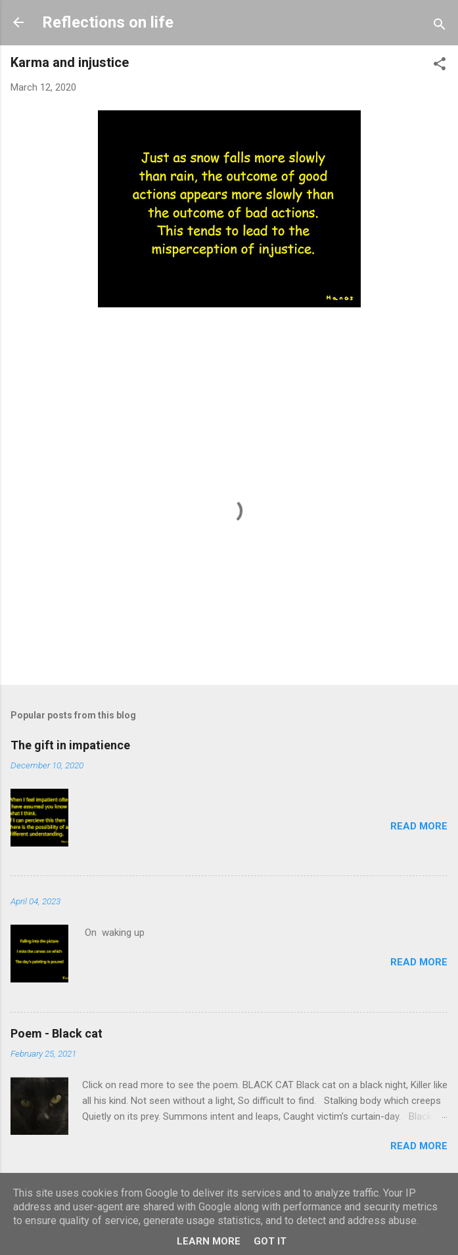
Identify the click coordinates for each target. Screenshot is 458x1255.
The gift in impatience (70, 745)
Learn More (208, 1241)
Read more (418, 826)
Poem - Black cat (57, 1033)
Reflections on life (107, 22)
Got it (270, 1241)
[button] (439, 66)
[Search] (439, 27)
